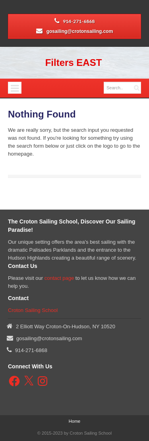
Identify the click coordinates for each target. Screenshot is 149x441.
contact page (59, 278)
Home (74, 421)
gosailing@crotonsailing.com (79, 31)
